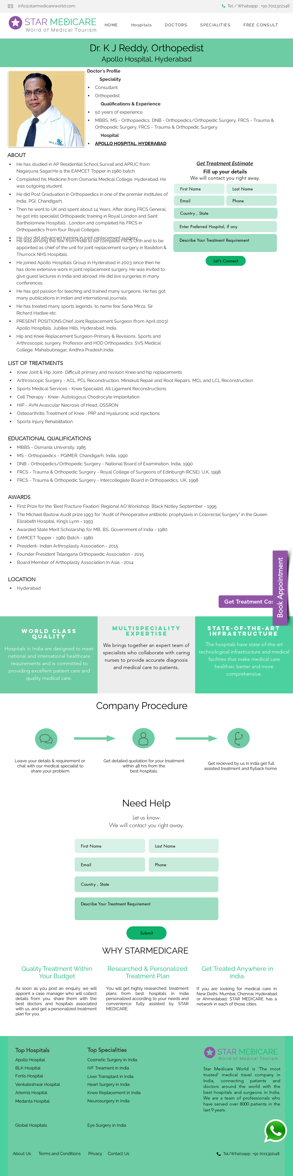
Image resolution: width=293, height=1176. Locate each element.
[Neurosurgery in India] (109, 1101)
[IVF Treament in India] (108, 1068)
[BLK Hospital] (30, 1068)
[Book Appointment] (280, 588)
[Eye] (275, 1130)
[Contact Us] (118, 1153)
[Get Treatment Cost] (250, 601)
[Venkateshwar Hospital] (38, 1084)
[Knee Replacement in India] (114, 1093)
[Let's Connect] (226, 261)
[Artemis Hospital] (32, 1093)
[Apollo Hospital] (30, 1060)
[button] (141, 25)
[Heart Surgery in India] (109, 1084)
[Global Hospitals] (32, 1125)
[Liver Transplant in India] (111, 1076)
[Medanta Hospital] (33, 1101)
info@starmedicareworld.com (46, 6)
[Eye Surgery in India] (107, 1125)
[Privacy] (95, 1153)
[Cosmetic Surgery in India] (113, 1060)
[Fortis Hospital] (30, 1076)
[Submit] (146, 933)
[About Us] (22, 1153)
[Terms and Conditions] (59, 1153)
